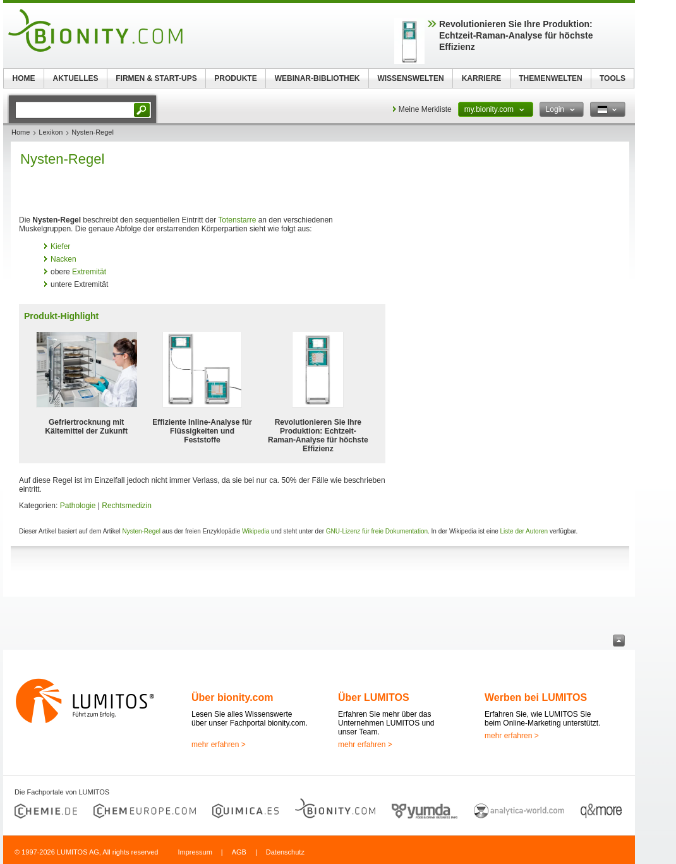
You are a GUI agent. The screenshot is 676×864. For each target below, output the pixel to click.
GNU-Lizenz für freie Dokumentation (377, 531)
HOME (24, 78)
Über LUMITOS (373, 697)
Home (20, 132)
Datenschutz (285, 852)
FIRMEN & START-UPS (156, 78)
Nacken (63, 259)
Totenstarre (237, 220)
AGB (239, 852)
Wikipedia (255, 531)
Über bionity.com (232, 697)
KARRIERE (482, 78)
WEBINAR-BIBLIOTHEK (317, 78)
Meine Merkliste (425, 109)
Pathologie (78, 505)
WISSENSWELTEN (410, 78)
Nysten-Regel (141, 531)
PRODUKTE (235, 78)
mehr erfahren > (218, 744)
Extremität (89, 271)
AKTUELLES (76, 78)
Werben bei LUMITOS (536, 697)
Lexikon (51, 132)
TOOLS (612, 78)
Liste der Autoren (524, 531)
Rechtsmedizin (127, 505)
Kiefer (60, 246)
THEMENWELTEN (550, 78)
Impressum (195, 852)
